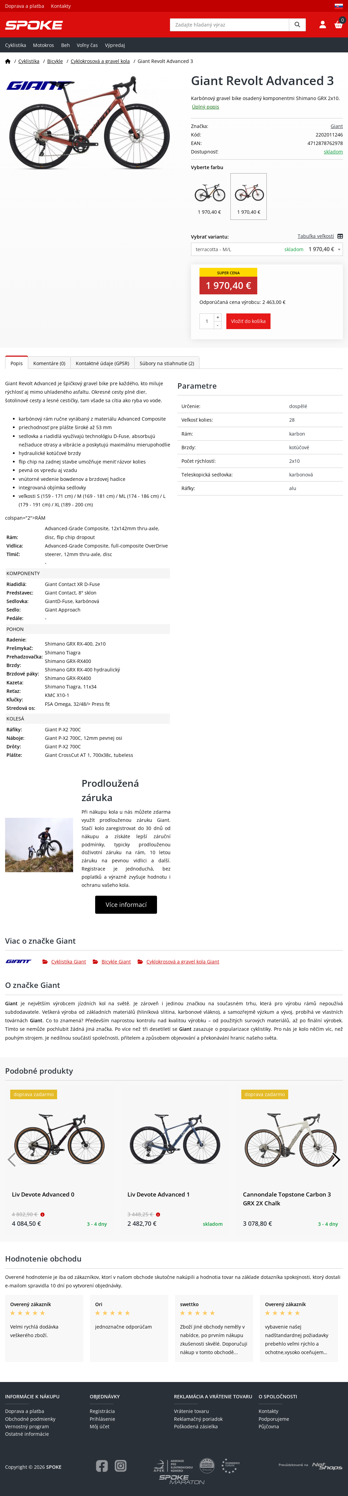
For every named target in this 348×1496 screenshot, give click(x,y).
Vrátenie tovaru (191, 1411)
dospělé (298, 411)
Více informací (126, 910)
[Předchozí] (12, 1165)
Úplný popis (205, 112)
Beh (65, 50)
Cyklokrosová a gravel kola (100, 66)
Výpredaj (115, 50)
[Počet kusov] (206, 326)
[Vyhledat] (297, 27)
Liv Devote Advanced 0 (43, 1199)
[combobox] (267, 254)
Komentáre (49, 368)
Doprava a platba (24, 6)
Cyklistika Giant (64, 966)
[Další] (336, 1165)
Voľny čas (87, 50)
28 (292, 425)
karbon (297, 438)
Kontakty (61, 6)
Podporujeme (274, 1419)
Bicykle (55, 66)
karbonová (301, 479)
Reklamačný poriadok (198, 1419)
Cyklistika (15, 50)
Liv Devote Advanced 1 (158, 1199)
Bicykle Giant (112, 966)
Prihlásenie (102, 1419)
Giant (337, 131)
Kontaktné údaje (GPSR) (102, 368)
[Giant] (23, 966)
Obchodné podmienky (30, 1419)
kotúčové (299, 452)
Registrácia (102, 1411)
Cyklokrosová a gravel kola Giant (178, 966)
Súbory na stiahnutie (167, 368)
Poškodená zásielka (196, 1426)
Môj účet (99, 1426)
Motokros (43, 50)
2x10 (294, 466)
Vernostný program (27, 1426)
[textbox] (267, 254)
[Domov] (8, 66)
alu (292, 493)
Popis (17, 368)
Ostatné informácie (27, 1434)
